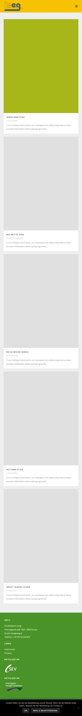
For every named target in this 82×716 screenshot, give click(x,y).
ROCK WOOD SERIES (17, 352)
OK (26, 711)
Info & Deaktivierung (45, 711)
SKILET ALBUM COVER (18, 587)
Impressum (9, 649)
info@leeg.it (16, 633)
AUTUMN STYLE (14, 469)
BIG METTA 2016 (15, 234)
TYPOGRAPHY (12, 121)
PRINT (8, 238)
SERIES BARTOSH (15, 117)
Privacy (8, 653)
